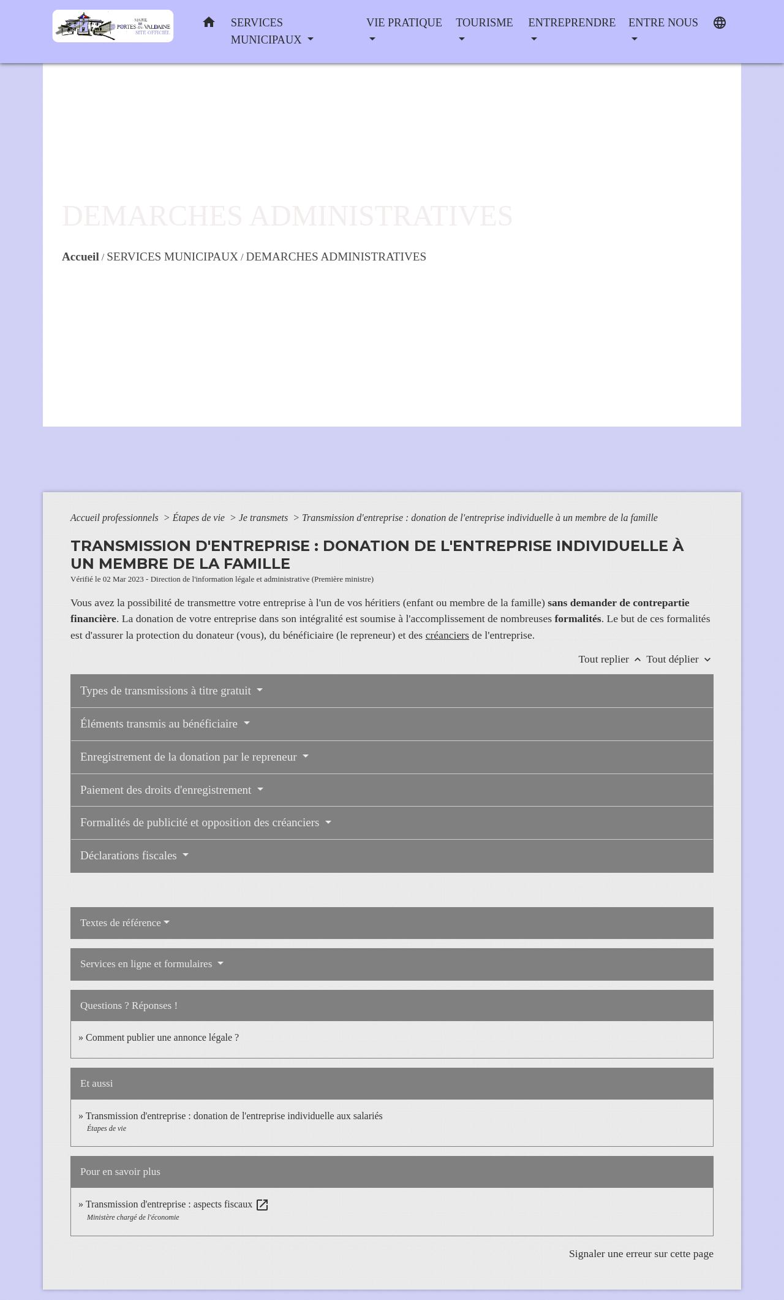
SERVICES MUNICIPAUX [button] (267, 31)
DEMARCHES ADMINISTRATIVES (336, 256)
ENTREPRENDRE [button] (572, 23)
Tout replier (613, 659)
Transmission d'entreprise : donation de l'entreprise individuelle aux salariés (234, 1116)
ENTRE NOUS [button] (663, 23)
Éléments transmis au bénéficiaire (160, 723)
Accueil (80, 256)
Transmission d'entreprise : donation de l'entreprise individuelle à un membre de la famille (480, 517)
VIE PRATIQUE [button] (404, 23)
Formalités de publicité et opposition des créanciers (201, 822)
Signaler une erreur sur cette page (641, 1253)
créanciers (447, 635)
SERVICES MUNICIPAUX (172, 256)
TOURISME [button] (484, 23)
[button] (209, 25)
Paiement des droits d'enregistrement (167, 789)
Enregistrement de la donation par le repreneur (190, 756)
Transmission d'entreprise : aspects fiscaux (178, 1204)
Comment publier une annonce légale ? (162, 1037)
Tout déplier (680, 659)
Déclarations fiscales (129, 855)
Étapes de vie (200, 517)
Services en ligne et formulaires (147, 964)
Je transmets (264, 517)
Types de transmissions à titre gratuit (167, 690)
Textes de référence (120, 923)
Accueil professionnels (115, 517)
